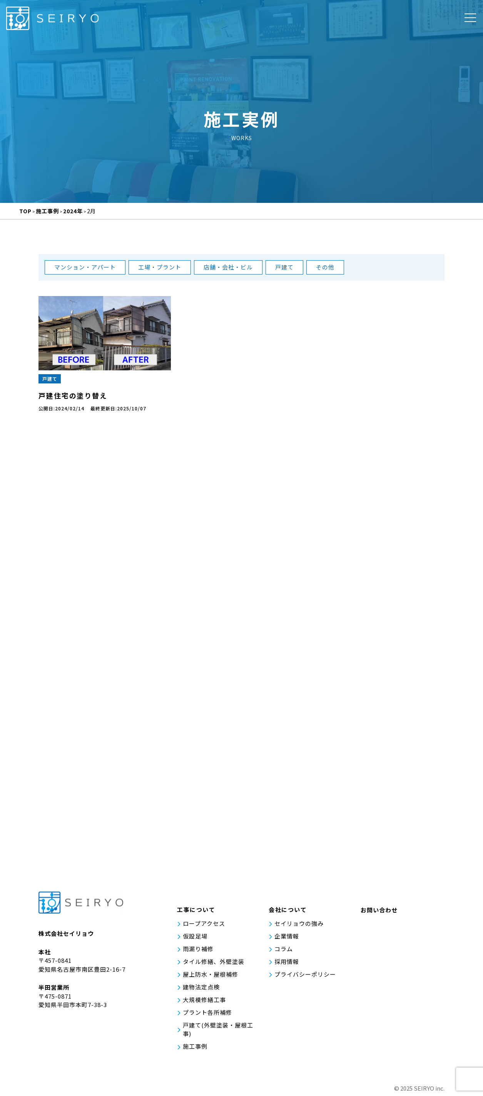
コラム (283, 949)
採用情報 (286, 962)
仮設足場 (195, 937)
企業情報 (286, 937)
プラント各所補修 (207, 1012)
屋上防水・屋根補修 (210, 975)
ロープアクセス (204, 924)
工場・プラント (159, 267)
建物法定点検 (201, 987)
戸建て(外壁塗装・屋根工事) (218, 1029)
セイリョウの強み (299, 924)
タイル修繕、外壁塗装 (213, 962)
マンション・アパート (85, 267)
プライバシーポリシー (305, 975)
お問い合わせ (379, 911)
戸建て (284, 267)
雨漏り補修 (198, 949)
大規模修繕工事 (204, 1000)
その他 (325, 267)
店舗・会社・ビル (228, 267)
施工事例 (195, 1046)
